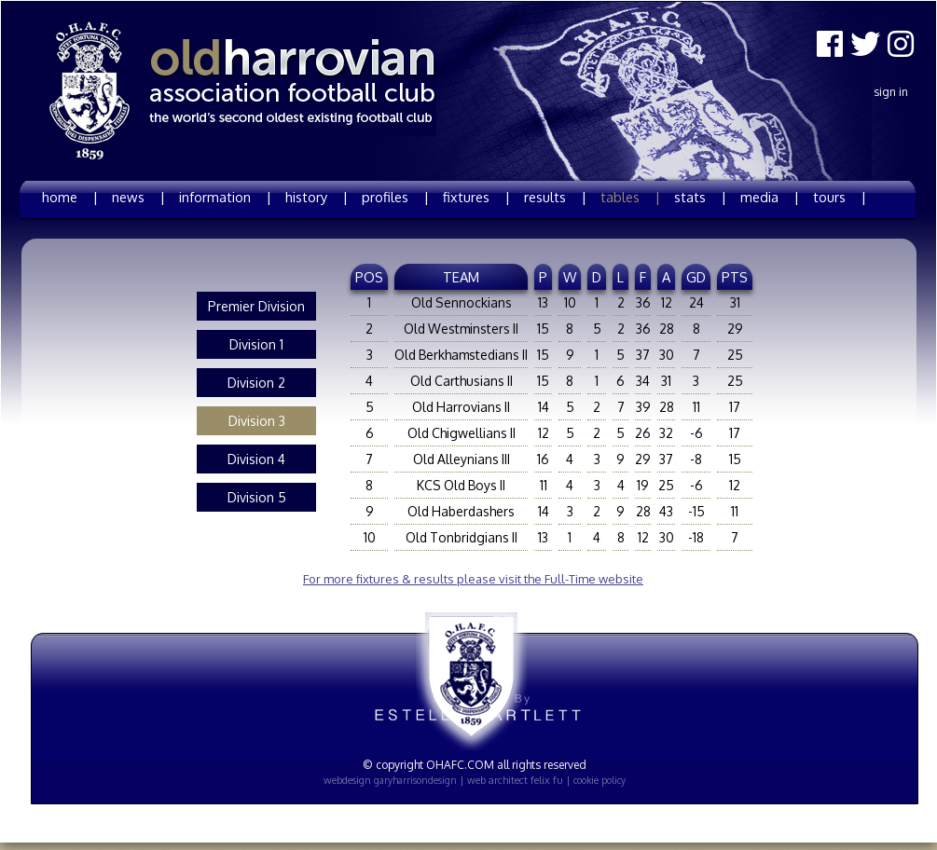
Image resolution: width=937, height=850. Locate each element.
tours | (839, 196)
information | (225, 196)
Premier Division (256, 306)
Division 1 (256, 344)
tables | (630, 196)
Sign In (891, 92)
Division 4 (256, 459)
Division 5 (256, 497)
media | (769, 196)
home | (70, 196)
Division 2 (256, 383)
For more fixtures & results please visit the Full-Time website (473, 578)
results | (555, 196)
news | (138, 196)
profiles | (395, 196)
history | (316, 196)
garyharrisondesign (415, 780)
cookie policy (599, 780)
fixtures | (476, 196)
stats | (700, 196)
